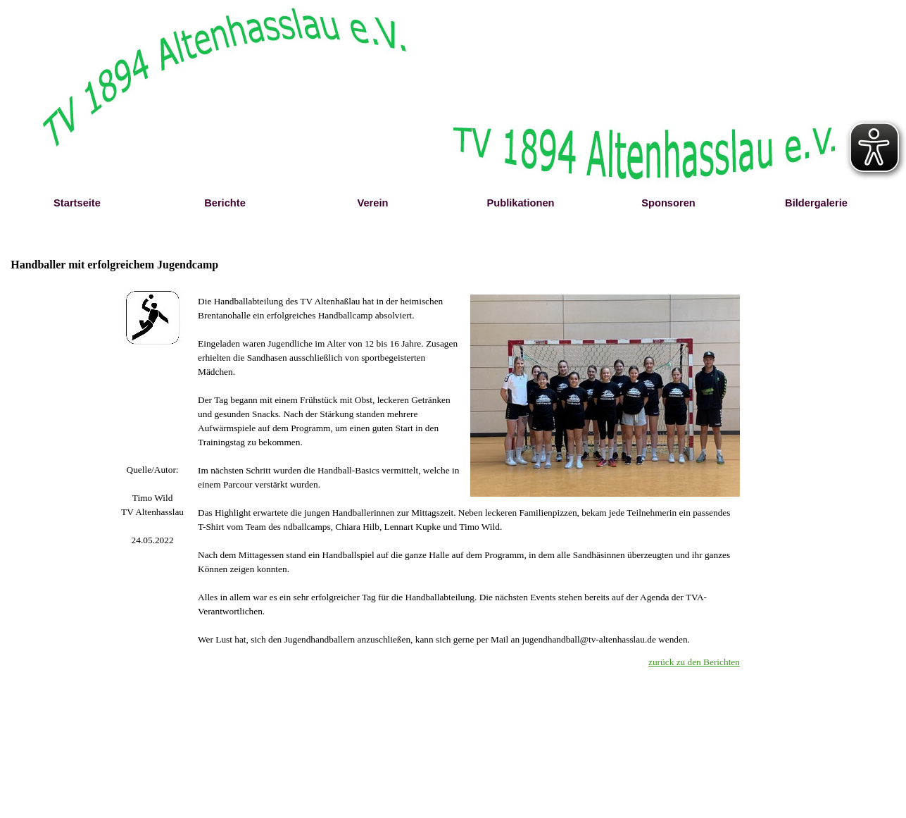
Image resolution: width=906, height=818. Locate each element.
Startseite (77, 203)
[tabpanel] (152, 505)
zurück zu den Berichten (694, 662)
